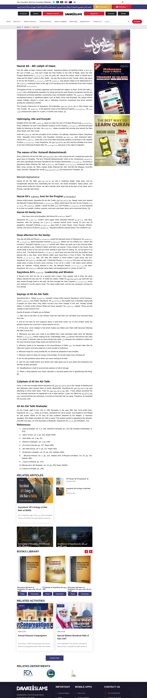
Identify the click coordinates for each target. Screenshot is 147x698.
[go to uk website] (66, 2)
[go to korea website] (75, 2)
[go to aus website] (70, 2)
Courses (111, 13)
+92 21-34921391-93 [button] (114, 695)
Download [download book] (34, 595)
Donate (137, 22)
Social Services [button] (45, 22)
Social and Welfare (63, 695)
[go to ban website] (62, 2)
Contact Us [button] (97, 22)
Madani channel (53, 13)
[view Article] (60, 483)
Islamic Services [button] (30, 22)
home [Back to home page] (20, 27)
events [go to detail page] (27, 27)
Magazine (94, 13)
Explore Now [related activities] (54, 659)
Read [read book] (22, 595)
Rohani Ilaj (73, 22)
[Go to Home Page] (73, 13)
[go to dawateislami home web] (53, 2)
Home (8, 22)
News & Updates (61, 22)
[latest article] (35, 491)
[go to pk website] (57, 2)
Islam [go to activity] (21, 607)
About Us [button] (16, 22)
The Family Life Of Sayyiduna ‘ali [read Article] (77, 479)
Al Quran (23, 13)
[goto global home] (128, 22)
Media (123, 13)
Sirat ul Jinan (81, 695)
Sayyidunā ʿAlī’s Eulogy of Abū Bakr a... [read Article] (78, 490)
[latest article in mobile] (35, 513)
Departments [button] (84, 22)
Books (36, 13)
